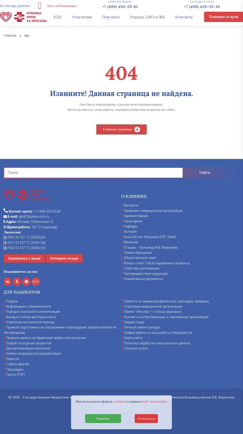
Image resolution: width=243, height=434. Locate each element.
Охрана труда (134, 322)
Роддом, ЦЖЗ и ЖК (147, 17)
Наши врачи (133, 221)
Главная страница (117, 129)
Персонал (111, 17)
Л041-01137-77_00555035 (24, 237)
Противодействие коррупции (146, 274)
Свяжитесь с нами (24, 258)
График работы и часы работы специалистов (158, 333)
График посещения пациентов (29, 343)
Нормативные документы (143, 279)
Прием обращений (138, 252)
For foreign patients (15, 6)
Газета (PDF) (15, 374)
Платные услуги (223, 17)
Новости (12, 359)
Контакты (184, 17)
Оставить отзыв (64, 258)
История (130, 231)
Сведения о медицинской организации (153, 211)
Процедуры (14, 369)
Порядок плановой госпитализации (33, 311)
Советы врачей (17, 364)
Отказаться (146, 418)
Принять (103, 418)
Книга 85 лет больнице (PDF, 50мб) (150, 237)
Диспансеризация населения (28, 348)
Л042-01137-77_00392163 (24, 248)
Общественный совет (140, 258)
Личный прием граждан (142, 327)
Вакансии (131, 242)
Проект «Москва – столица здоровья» (153, 311)
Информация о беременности (28, 306)
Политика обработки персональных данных (157, 343)
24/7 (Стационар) (30, 227)
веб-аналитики (155, 401)
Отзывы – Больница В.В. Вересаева (151, 247)
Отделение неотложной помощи (30, 322)
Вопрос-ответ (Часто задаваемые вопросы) (157, 263)
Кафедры (131, 226)
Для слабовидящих (56, 5)
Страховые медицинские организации (153, 306)
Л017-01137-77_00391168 (24, 243)
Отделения (82, 17)
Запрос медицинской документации (33, 353)
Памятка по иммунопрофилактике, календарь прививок (166, 301)
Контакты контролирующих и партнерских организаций (166, 317)
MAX (35, 281)
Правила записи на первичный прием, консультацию (46, 338)
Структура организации (141, 268)
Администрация (136, 216)
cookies (119, 401)
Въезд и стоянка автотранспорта (31, 317)
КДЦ (58, 17)
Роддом (12, 301)
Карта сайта (133, 338)
